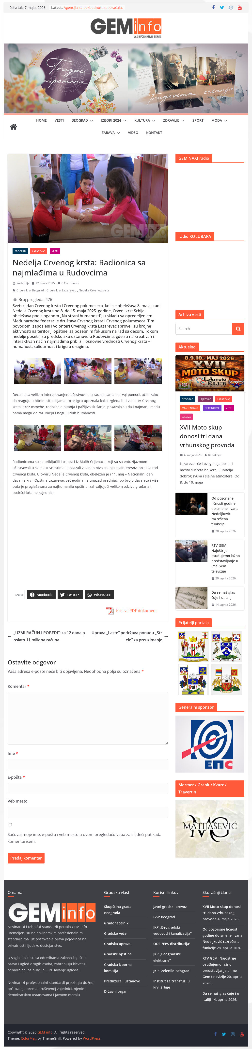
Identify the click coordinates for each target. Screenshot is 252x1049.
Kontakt (154, 132)
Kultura (142, 120)
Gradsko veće (115, 933)
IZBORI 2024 (111, 120)
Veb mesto (18, 801)
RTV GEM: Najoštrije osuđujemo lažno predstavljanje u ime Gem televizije (225, 558)
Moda (216, 120)
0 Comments (68, 283)
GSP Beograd (164, 917)
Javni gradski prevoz (170, 906)
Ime (13, 753)
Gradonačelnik (116, 923)
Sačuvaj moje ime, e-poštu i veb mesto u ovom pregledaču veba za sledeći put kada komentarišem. (84, 838)
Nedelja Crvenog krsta (94, 290)
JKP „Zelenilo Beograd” (172, 970)
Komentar (19, 686)
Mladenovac (190, 408)
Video (133, 132)
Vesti (59, 120)
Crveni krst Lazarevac (61, 290)
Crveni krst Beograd (30, 290)
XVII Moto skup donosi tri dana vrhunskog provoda (207, 436)
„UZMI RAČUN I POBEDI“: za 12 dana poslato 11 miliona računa (46, 636)
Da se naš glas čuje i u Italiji (223, 595)
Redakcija (23, 283)
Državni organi (116, 991)
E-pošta (16, 777)
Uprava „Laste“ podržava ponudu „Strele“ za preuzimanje (130, 636)
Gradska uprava (117, 943)
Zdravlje (171, 120)
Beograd (80, 120)
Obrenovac (212, 408)
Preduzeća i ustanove (122, 981)
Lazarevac (38, 251)
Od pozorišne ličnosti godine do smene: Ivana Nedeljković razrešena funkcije (224, 511)
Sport (198, 120)
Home (41, 120)
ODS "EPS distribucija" (171, 943)
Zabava (108, 132)
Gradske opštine (118, 954)
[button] (90, 120)
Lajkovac (205, 399)
